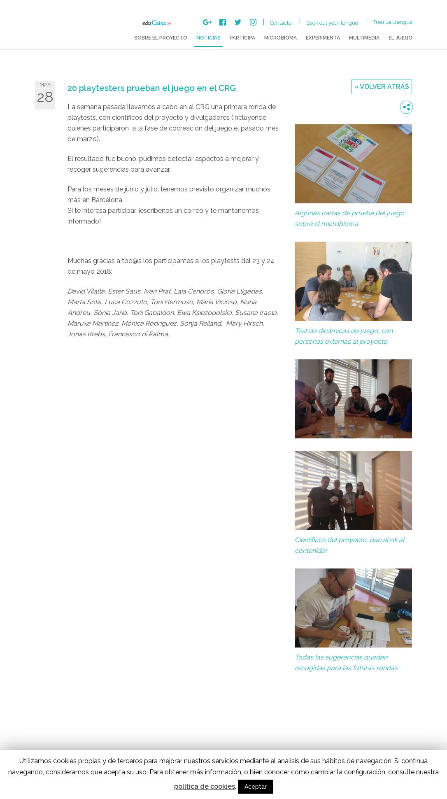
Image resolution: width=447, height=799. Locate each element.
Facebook (222, 22)
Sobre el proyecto (160, 38)
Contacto (280, 23)
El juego (400, 38)
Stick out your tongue (332, 23)
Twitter (238, 22)
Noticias (208, 38)
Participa (242, 38)
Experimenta (323, 38)
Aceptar (255, 786)
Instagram (253, 22)
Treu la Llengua (392, 22)
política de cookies (204, 786)
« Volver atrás (381, 87)
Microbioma (280, 38)
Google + (207, 22)
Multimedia (364, 38)
